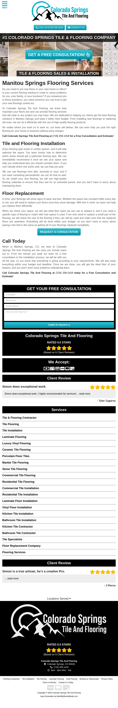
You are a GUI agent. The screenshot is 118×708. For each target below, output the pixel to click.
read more (84, 393)
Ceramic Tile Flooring (16, 449)
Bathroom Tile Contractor (19, 533)
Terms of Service (49, 682)
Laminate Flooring (14, 436)
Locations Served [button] (59, 598)
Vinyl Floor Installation (17, 507)
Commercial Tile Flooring (18, 475)
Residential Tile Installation (20, 494)
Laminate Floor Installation (19, 501)
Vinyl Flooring (71, 679)
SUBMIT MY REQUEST (59, 325)
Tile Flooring (10, 424)
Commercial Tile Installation (20, 488)
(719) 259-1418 (60, 136)
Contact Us (76, 27)
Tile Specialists (12, 539)
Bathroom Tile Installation (19, 520)
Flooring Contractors (11, 679)
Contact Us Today (66, 682)
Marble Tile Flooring (15, 462)
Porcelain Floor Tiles (16, 456)
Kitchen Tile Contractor (17, 526)
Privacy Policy (107, 679)
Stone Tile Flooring (14, 469)
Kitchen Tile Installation (17, 513)
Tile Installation (12, 430)
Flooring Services (14, 552)
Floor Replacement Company (21, 545)
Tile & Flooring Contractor (19, 417)
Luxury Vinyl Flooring (16, 443)
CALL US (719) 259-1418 (49, 27)
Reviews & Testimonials (89, 679)
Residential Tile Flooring (18, 481)
